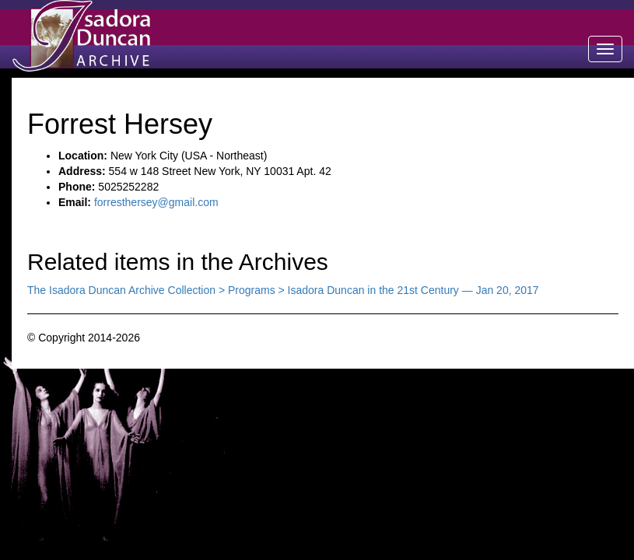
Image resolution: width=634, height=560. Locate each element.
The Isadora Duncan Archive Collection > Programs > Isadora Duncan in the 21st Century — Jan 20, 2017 (283, 290)
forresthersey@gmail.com (156, 202)
